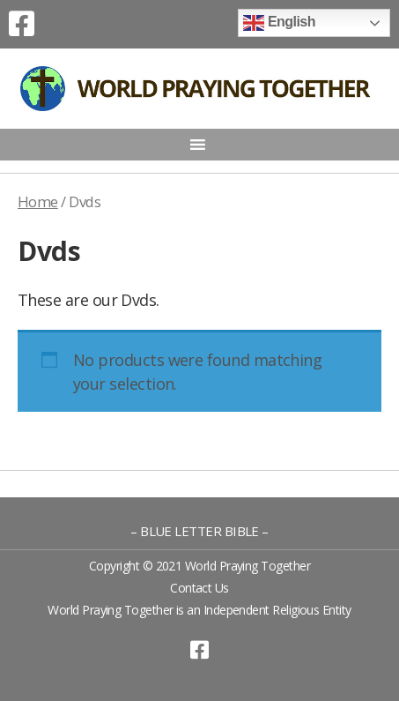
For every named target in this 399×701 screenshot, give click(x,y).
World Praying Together (247, 565)
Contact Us (199, 587)
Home (38, 201)
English (279, 23)
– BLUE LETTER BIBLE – (199, 531)
